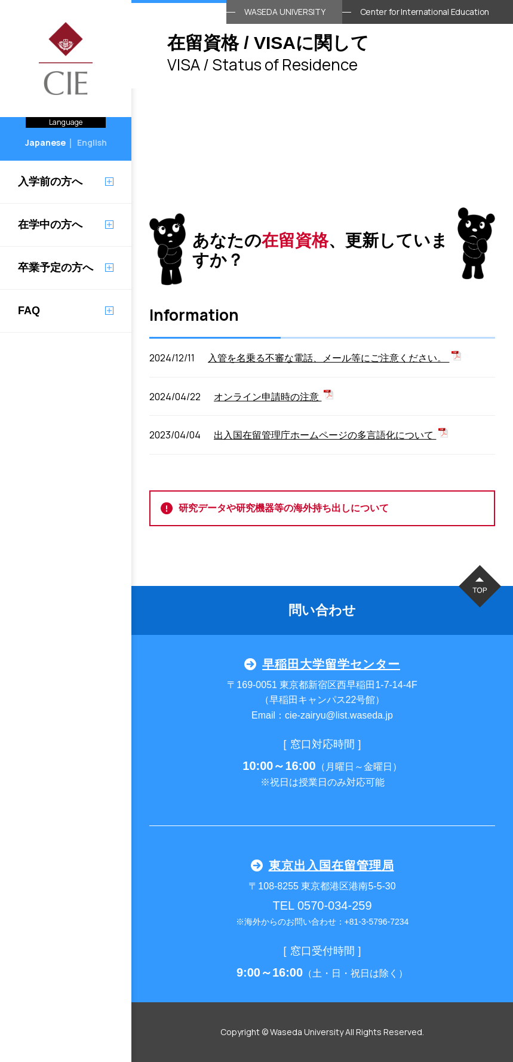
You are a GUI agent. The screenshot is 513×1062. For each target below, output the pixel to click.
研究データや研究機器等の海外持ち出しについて (275, 508)
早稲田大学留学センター (322, 664)
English (92, 142)
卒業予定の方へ (55, 268)
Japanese (45, 142)
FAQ (29, 311)
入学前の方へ (50, 182)
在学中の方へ (50, 225)
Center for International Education (424, 11)
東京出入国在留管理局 (322, 865)
